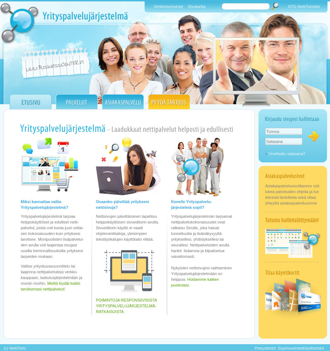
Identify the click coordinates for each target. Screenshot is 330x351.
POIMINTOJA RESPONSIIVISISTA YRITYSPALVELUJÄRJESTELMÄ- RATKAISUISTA (126, 306)
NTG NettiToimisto (304, 6)
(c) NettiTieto (15, 348)
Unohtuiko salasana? (286, 154)
